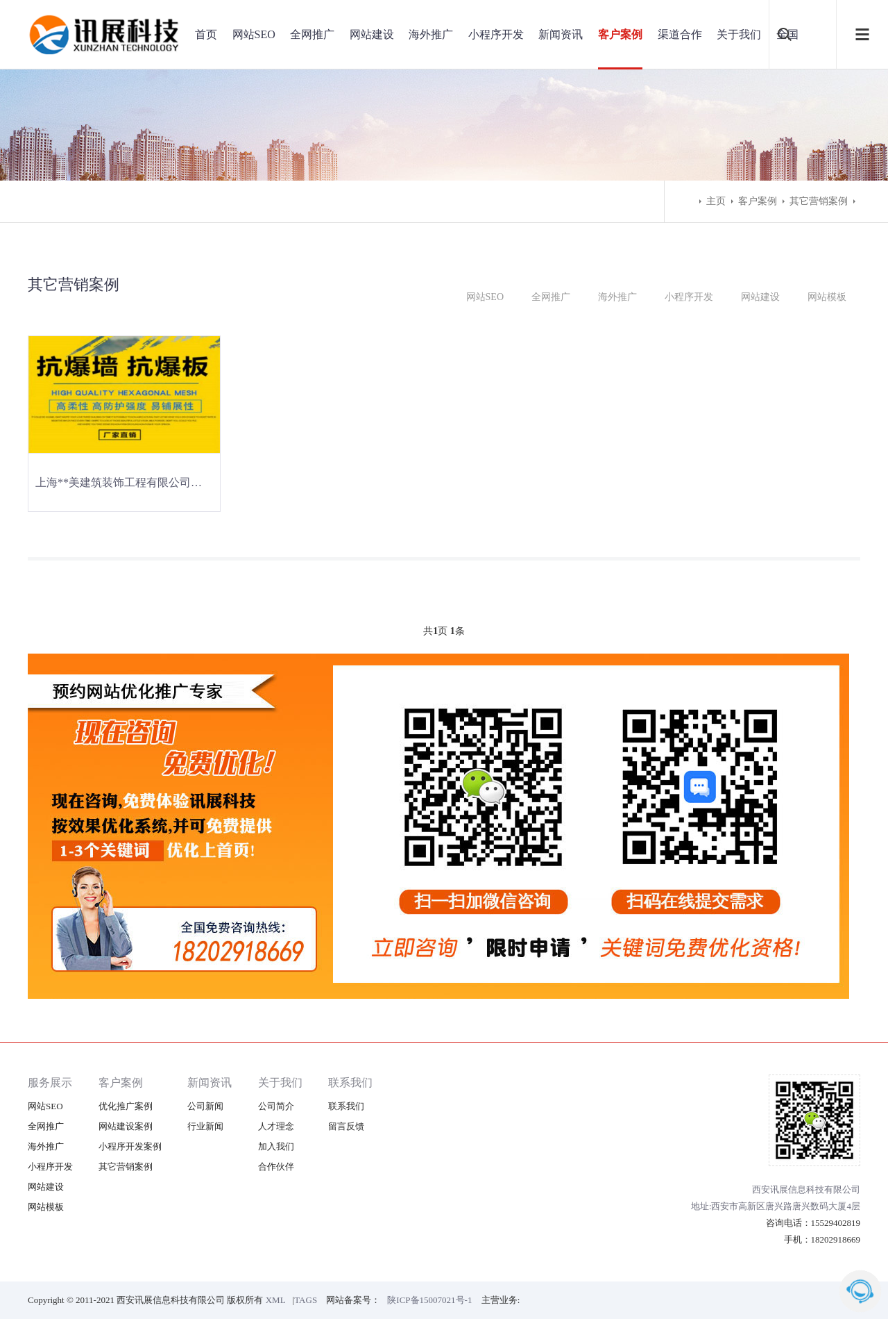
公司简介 (276, 1106)
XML (276, 1300)
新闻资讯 (560, 34)
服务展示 (50, 1082)
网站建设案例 (126, 1126)
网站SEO (253, 34)
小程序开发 (496, 34)
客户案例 (620, 34)
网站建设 (372, 34)
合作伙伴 (276, 1166)
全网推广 (312, 34)
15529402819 (836, 1223)
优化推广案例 (126, 1106)
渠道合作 (680, 34)
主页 (716, 201)
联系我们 (350, 1082)
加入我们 (276, 1146)
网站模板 (827, 297)
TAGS (305, 1300)
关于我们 (739, 34)
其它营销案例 (818, 201)
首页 (206, 34)
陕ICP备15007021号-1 (429, 1300)
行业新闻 (205, 1126)
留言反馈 (346, 1126)
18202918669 (836, 1239)
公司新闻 (205, 1106)
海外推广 (431, 34)
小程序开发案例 (130, 1146)
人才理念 (276, 1126)
